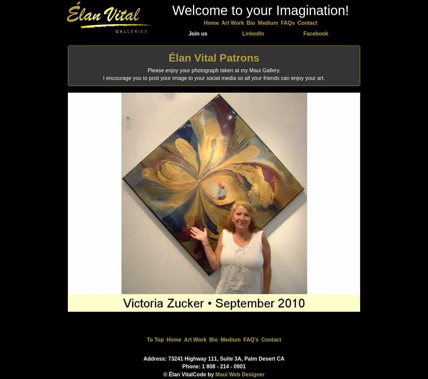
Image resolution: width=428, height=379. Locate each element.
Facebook (315, 33)
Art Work (232, 23)
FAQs (288, 23)
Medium (268, 23)
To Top (155, 340)
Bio (251, 23)
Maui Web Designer (239, 374)
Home (211, 23)
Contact (308, 23)
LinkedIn (253, 33)
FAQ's (251, 340)
